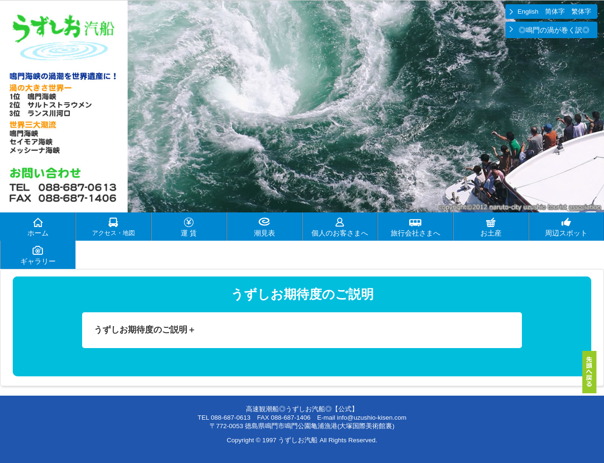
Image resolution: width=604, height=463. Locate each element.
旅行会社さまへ (415, 233)
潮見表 (264, 233)
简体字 (555, 11)
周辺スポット (566, 233)
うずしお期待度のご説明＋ (145, 329)
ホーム (38, 233)
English (528, 11)
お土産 (491, 233)
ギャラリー (38, 261)
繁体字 (581, 11)
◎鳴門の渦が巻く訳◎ (555, 30)
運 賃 (189, 233)
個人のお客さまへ (339, 233)
